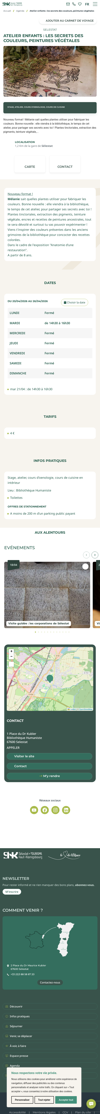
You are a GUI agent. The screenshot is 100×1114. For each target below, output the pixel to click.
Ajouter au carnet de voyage (70, 20)
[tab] (35, 632)
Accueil (7, 11)
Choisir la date (74, 302)
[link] (74, 4)
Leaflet (72, 709)
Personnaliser (22, 1100)
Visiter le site (24, 756)
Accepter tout (66, 1100)
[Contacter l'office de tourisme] (68, 4)
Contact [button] (20, 766)
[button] (64, 164)
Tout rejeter (44, 1100)
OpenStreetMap (85, 709)
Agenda (20, 11)
